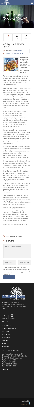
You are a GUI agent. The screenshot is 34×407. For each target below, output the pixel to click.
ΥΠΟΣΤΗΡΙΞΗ (6, 334)
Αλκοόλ (9, 53)
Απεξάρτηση (15, 53)
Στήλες (21, 53)
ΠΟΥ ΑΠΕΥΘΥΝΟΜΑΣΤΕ (9, 328)
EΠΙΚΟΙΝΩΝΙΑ (6, 346)
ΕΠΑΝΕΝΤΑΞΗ (6, 337)
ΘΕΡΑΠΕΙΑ (5, 340)
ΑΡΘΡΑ (4, 343)
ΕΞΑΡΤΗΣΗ (5, 331)
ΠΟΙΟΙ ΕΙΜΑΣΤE (6, 325)
